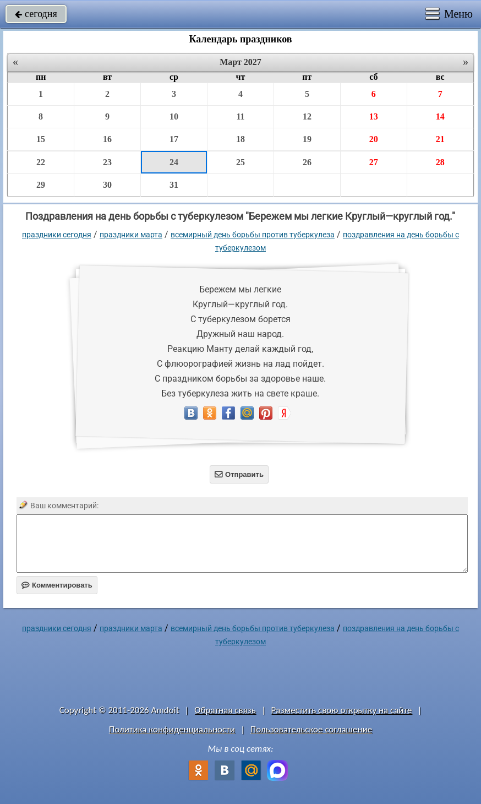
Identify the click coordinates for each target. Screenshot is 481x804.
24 (174, 162)
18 (240, 139)
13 (373, 116)
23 (107, 162)
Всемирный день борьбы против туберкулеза (253, 234)
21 (440, 139)
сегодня (36, 13)
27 (373, 162)
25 (240, 162)
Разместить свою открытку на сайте (341, 710)
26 (307, 162)
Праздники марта (131, 234)
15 (40, 139)
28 (440, 162)
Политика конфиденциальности (172, 729)
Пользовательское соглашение (311, 729)
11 (240, 116)
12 (307, 116)
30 (107, 184)
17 (174, 139)
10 (174, 116)
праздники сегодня (56, 234)
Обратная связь (225, 710)
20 (373, 139)
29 (40, 184)
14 (440, 116)
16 (107, 139)
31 (174, 184)
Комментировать (56, 585)
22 (40, 162)
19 (307, 139)
